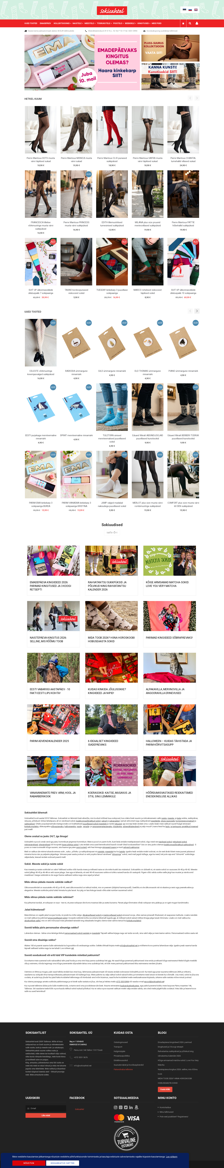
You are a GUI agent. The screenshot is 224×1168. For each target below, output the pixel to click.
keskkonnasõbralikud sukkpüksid (179, 844)
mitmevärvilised (31, 844)
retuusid (118, 824)
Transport (118, 1047)
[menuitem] (32, 23)
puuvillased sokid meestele (95, 824)
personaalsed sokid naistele (77, 933)
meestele (109, 851)
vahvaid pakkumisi (131, 847)
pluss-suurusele (168, 821)
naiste (164, 818)
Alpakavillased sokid (92, 915)
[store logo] (112, 10)
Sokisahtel (79, 1109)
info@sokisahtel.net (129, 945)
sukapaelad (114, 821)
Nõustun (29, 1163)
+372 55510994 (122, 981)
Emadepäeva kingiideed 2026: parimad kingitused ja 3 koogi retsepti (50, 586)
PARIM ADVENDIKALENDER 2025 (49, 741)
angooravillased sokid (57, 918)
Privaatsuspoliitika (122, 1056)
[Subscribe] (46, 1115)
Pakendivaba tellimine (123, 1069)
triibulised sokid (180, 842)
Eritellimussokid (121, 1060)
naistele (101, 851)
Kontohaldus (165, 1107)
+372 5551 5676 (81, 1057)
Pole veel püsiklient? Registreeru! (174, 1116)
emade (86, 826)
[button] (197, 311)
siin (109, 961)
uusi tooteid (81, 847)
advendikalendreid (131, 826)
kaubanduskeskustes (129, 986)
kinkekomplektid (133, 921)
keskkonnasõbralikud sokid (88, 821)
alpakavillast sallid (32, 921)
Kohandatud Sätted (63, 1163)
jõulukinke (117, 826)
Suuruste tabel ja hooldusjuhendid (129, 1065)
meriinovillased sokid (112, 915)
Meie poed (156, 23)
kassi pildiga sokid (70, 844)
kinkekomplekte (31, 826)
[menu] (94, 23)
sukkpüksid (29, 824)
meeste (171, 818)
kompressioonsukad (185, 821)
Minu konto (197, 23)
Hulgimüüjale (119, 1051)
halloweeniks (70, 826)
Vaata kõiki (112, 532)
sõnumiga (116, 854)
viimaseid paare (109, 847)
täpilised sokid (165, 842)
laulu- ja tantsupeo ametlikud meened (181, 826)
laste (179, 818)
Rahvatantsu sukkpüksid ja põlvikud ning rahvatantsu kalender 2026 (107, 586)
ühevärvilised (44, 844)
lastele (122, 851)
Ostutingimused (121, 1042)
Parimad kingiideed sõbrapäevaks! (169, 637)
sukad (104, 821)
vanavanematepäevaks (102, 826)
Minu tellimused (166, 1112)
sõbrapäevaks (57, 826)
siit (114, 918)
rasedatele (155, 821)
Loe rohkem (171, 1156)
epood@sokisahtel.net (154, 981)
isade (79, 826)
